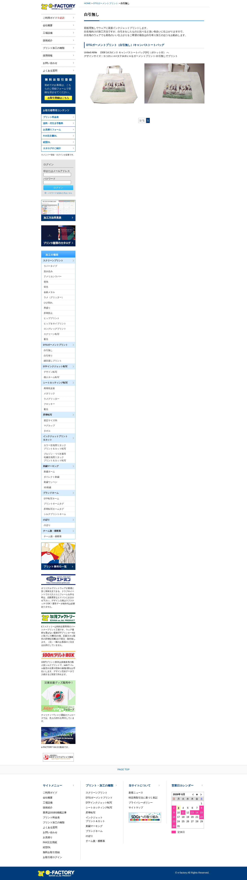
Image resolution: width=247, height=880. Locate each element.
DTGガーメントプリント (105, 3)
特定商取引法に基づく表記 (143, 797)
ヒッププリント (51, 318)
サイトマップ (136, 807)
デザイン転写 (50, 372)
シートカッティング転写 (99, 807)
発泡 (46, 281)
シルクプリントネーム (55, 514)
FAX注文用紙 (50, 842)
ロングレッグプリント (55, 328)
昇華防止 (48, 313)
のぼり (47, 525)
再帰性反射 (49, 388)
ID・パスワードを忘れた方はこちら (58, 193)
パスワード (49, 178)
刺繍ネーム (49, 471)
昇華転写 (90, 812)
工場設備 (47, 33)
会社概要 (47, 25)
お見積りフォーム (52, 129)
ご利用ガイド (53, 17)
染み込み (48, 271)
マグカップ (49, 425)
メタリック (49, 393)
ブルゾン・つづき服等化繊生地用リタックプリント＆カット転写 (55, 457)
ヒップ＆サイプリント (55, 323)
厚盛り (47, 308)
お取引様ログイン (52, 857)
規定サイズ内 (50, 420)
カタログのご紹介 (52, 148)
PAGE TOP (123, 769)
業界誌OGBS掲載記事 (55, 812)
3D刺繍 (47, 487)
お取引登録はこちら (58, 97)
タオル (47, 431)
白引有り (48, 355)
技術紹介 (47, 40)
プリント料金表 (51, 117)
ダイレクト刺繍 (51, 477)
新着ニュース (136, 792)
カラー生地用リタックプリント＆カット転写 (55, 447)
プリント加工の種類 (53, 48)
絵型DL (46, 142)
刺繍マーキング (94, 826)
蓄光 (46, 339)
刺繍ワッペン (50, 482)
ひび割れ (48, 302)
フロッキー (49, 404)
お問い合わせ (50, 63)
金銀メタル (49, 292)
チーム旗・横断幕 (53, 536)
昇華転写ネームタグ (54, 509)
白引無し (48, 350)
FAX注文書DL (50, 136)
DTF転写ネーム (51, 498)
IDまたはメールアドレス (56, 171)
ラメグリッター (51, 399)
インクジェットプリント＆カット (95, 819)
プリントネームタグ (54, 503)
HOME (87, 3)
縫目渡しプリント (53, 360)
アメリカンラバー (53, 276)
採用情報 (47, 55)
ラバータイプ (50, 266)
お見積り (47, 837)
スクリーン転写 (51, 334)
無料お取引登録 (51, 852)
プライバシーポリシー (141, 802)
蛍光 (46, 287)
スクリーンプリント (96, 792)
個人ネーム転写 (51, 377)
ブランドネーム (94, 831)
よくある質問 (50, 70)
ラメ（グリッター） (54, 297)
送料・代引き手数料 (53, 123)
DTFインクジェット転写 (99, 802)
